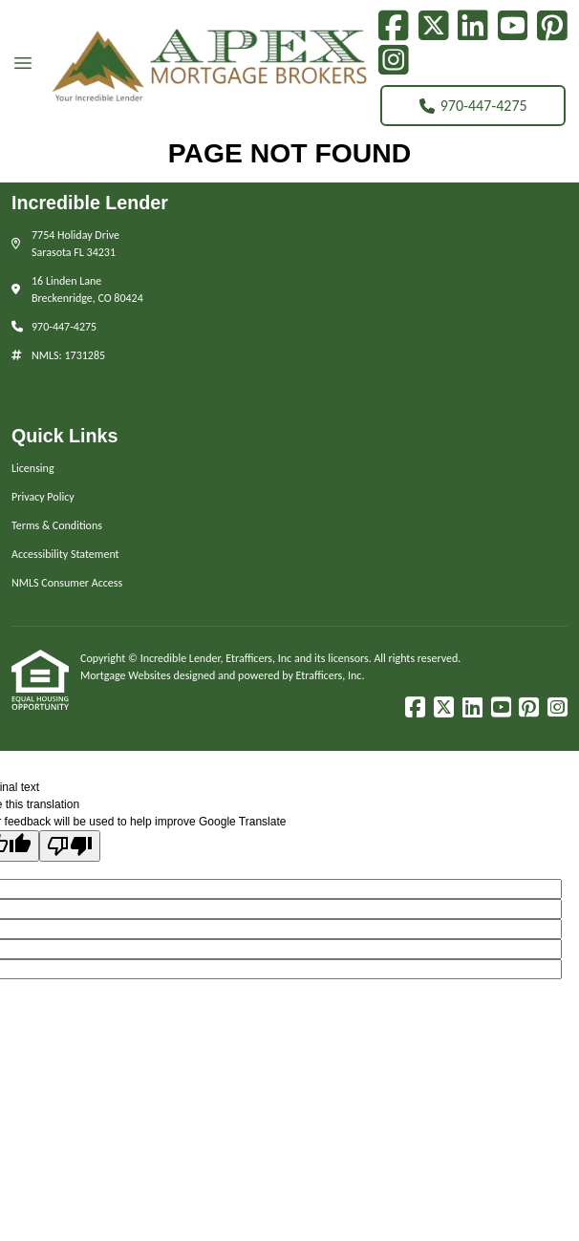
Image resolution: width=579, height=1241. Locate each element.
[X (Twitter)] (433, 26)
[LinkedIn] (473, 26)
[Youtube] (513, 26)
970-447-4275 (473, 105)
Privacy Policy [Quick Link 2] (43, 496)
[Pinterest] (552, 26)
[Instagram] (393, 60)
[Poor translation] (69, 846)
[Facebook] (393, 26)
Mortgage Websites (126, 675)
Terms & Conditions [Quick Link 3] (56, 525)
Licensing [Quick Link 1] (32, 468)
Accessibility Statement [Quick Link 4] (65, 554)
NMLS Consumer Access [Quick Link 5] (66, 582)
